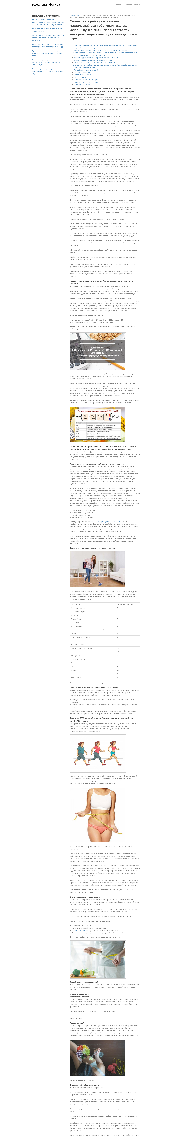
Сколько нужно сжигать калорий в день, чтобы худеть (94, 62)
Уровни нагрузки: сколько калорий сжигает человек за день (96, 58)
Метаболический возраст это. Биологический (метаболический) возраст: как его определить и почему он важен (48, 22)
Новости (128, 5)
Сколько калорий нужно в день (83, 67)
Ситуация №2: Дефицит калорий (86, 82)
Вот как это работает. (82, 72)
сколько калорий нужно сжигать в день (106, 521)
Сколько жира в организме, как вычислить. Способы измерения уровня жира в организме (48, 37)
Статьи (137, 5)
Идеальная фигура (46, 4)
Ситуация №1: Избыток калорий (86, 80)
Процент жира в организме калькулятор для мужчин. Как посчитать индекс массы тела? (47, 53)
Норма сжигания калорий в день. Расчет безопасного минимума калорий (99, 50)
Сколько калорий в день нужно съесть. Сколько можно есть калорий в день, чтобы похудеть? (47, 62)
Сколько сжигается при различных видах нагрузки (93, 60)
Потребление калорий (82, 75)
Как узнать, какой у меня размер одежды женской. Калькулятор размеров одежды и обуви (48, 71)
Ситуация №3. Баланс (82, 85)
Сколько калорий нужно (81, 930)
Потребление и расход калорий (86, 70)
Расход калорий (80, 77)
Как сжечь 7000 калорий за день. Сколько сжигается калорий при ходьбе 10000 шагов (104, 65)
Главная (119, 5)
